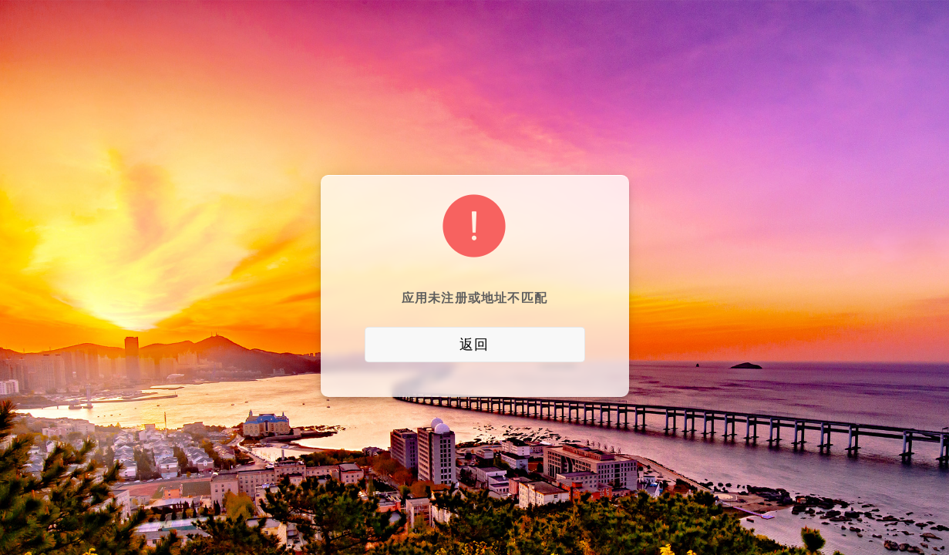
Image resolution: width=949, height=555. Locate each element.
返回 (474, 344)
